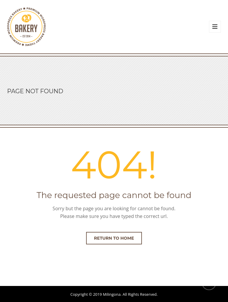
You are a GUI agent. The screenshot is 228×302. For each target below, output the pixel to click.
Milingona (112, 294)
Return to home (114, 238)
